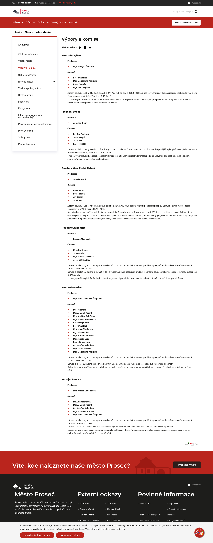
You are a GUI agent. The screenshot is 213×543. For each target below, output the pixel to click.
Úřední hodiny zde (67, 3)
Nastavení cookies (70, 535)
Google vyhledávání (176, 520)
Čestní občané (25, 94)
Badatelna (23, 101)
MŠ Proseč (84, 503)
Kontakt (73, 22)
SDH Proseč (112, 514)
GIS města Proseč (27, 74)
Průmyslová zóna (27, 143)
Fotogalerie (24, 108)
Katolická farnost (114, 520)
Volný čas (57, 22)
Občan (41, 22)
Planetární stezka (87, 514)
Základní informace (28, 54)
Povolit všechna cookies (37, 535)
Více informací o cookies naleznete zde (105, 529)
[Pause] (85, 47)
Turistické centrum (186, 22)
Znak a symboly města (30, 88)
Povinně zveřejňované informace (35, 123)
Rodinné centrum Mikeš (89, 520)
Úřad (29, 22)
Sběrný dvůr (24, 137)
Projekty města (25, 130)
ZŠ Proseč (111, 503)
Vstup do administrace (149, 520)
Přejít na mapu (187, 464)
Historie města (25, 81)
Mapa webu (173, 503)
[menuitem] (34, 54)
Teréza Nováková (87, 509)
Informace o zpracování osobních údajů (30, 116)
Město (16, 22)
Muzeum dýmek (113, 509)
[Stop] (90, 47)
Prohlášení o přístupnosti (150, 514)
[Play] (80, 47)
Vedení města (25, 60)
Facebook (194, 3)
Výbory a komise (27, 67)
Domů (17, 32)
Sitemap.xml (145, 503)
